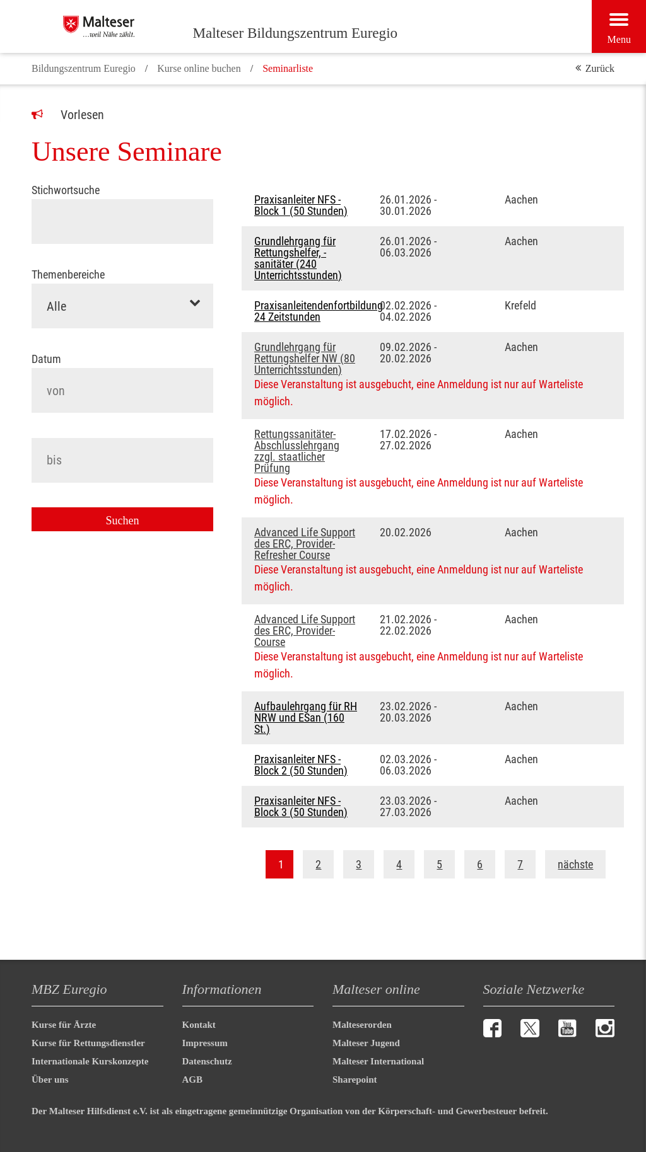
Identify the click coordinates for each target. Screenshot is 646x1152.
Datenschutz (207, 1061)
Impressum (205, 1043)
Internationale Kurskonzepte (90, 1061)
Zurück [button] (599, 68)
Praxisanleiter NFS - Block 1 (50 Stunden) (301, 205)
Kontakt (199, 1025)
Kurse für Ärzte (64, 1025)
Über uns (50, 1079)
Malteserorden (362, 1025)
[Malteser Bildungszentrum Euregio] (127, 26)
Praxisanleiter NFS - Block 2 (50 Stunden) (301, 765)
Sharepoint (354, 1079)
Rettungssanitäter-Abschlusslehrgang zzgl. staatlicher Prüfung (296, 451)
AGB (192, 1079)
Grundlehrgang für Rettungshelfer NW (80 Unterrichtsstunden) (304, 359)
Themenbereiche (68, 274)
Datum (46, 359)
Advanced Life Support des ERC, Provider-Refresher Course (304, 544)
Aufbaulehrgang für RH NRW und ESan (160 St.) (305, 718)
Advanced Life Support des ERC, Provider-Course (304, 631)
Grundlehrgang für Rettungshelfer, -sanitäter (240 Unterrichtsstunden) (298, 258)
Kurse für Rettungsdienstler (88, 1043)
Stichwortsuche (66, 190)
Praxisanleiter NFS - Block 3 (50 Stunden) (301, 806)
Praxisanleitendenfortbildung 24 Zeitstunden (307, 311)
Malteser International (378, 1061)
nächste (575, 864)
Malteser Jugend (366, 1043)
